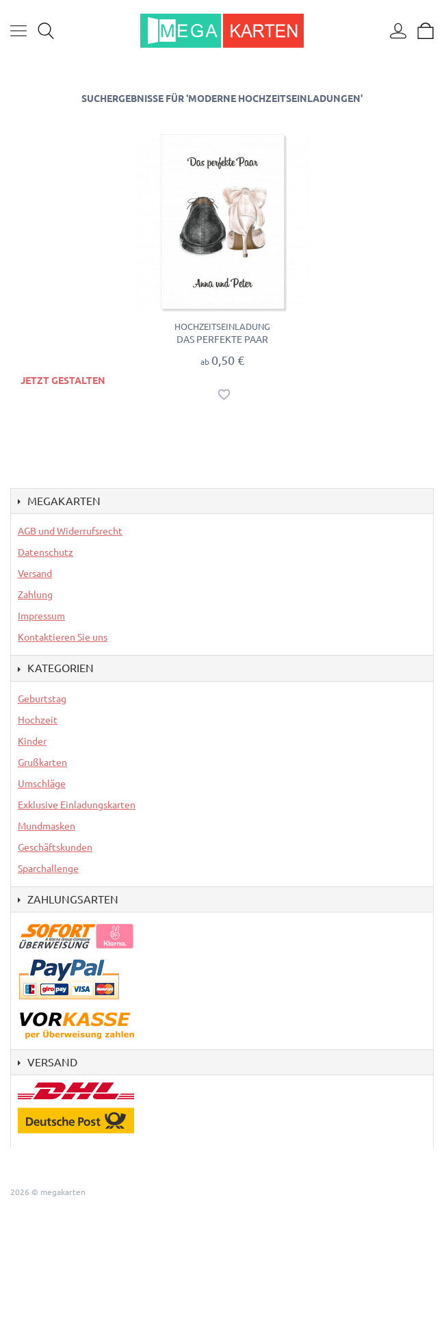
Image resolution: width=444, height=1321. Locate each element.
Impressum (41, 616)
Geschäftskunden (55, 847)
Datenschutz (45, 552)
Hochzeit (37, 720)
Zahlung (35, 594)
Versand (35, 573)
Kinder (32, 741)
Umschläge (42, 783)
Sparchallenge (48, 868)
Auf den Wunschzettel (224, 394)
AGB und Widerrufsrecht (70, 531)
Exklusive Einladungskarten (76, 804)
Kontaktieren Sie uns (62, 637)
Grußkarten (42, 762)
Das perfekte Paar (222, 339)
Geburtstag (42, 698)
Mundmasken (46, 826)
